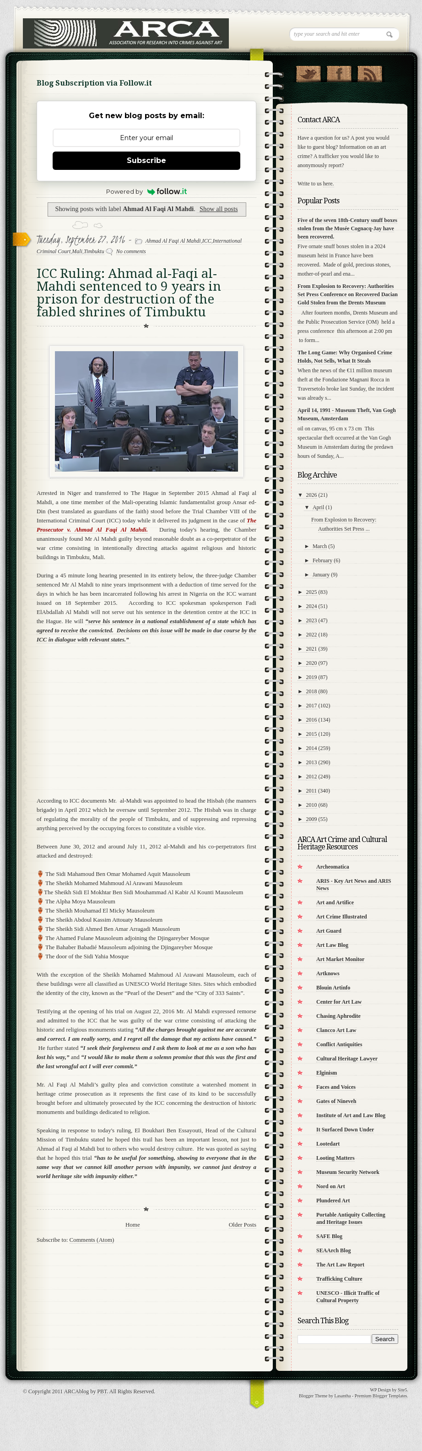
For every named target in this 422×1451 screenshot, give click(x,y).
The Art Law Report (340, 1264)
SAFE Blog (329, 1236)
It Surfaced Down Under (345, 1129)
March (320, 546)
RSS (369, 71)
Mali (77, 251)
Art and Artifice (335, 902)
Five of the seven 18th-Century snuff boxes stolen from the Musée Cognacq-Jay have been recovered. (347, 228)
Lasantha (342, 1395)
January (321, 574)
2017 (311, 705)
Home (132, 1224)
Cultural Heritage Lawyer (347, 1058)
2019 (311, 677)
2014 (311, 748)
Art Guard (328, 931)
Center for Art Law (339, 1002)
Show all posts (219, 208)
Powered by (146, 191)
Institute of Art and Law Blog (350, 1115)
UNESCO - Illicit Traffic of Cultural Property (347, 1297)
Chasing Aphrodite (338, 1016)
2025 (311, 592)
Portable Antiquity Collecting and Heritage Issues (350, 1218)
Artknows (328, 973)
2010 (311, 805)
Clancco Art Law (336, 1030)
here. (328, 183)
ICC (206, 241)
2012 (311, 776)
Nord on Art (330, 1186)
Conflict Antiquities (339, 1044)
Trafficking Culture (339, 1279)
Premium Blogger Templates (381, 1395)
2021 (311, 649)
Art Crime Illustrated (341, 916)
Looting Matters (335, 1158)
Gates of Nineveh (336, 1101)
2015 (311, 734)
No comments (131, 251)
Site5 (402, 1389)
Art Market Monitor (340, 959)
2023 (311, 620)
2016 (311, 720)
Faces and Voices (336, 1087)
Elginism (326, 1073)
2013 (311, 762)
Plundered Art (333, 1200)
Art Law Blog (332, 945)
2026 (311, 495)
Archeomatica (332, 867)
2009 (311, 819)
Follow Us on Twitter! (308, 71)
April (318, 507)
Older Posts (242, 1224)
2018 (311, 691)
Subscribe (146, 160)
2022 (311, 634)
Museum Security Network (347, 1172)
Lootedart (328, 1144)
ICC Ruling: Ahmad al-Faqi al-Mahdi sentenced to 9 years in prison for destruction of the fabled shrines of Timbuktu (129, 293)
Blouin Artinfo (333, 987)
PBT (102, 1391)
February (322, 560)
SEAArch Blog (333, 1250)
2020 (311, 663)
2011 (311, 791)
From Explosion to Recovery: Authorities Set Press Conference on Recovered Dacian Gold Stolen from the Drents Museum (348, 294)
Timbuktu (94, 251)
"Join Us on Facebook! (339, 71)
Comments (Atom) (92, 1239)
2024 (311, 606)
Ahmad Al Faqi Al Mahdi (173, 241)
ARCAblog (76, 1391)
